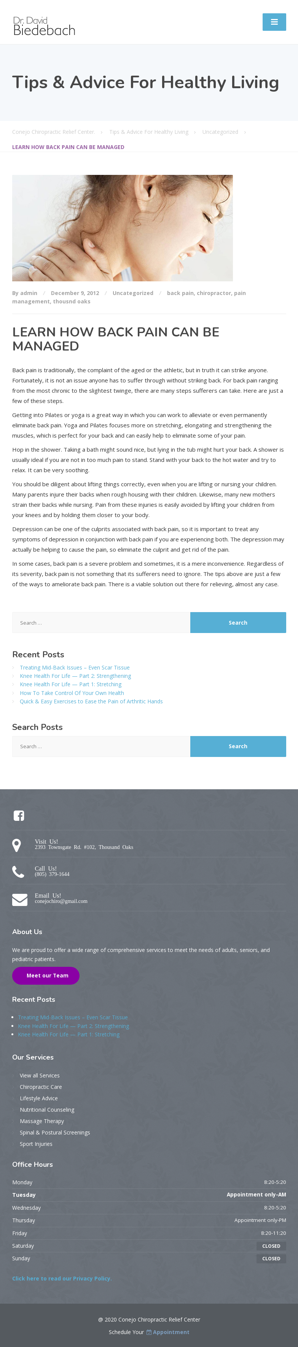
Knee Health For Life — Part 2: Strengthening (75, 675)
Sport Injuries (36, 1143)
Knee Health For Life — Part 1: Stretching (70, 684)
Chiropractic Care (41, 1086)
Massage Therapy (42, 1121)
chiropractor (214, 293)
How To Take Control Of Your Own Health (72, 693)
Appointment (167, 1332)
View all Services (40, 1075)
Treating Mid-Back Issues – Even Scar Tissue (75, 667)
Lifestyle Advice (39, 1098)
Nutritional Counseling (47, 1109)
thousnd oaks (72, 301)
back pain (180, 293)
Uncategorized (133, 293)
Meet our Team (47, 975)
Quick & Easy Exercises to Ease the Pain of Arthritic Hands (91, 701)
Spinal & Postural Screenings (55, 1132)
